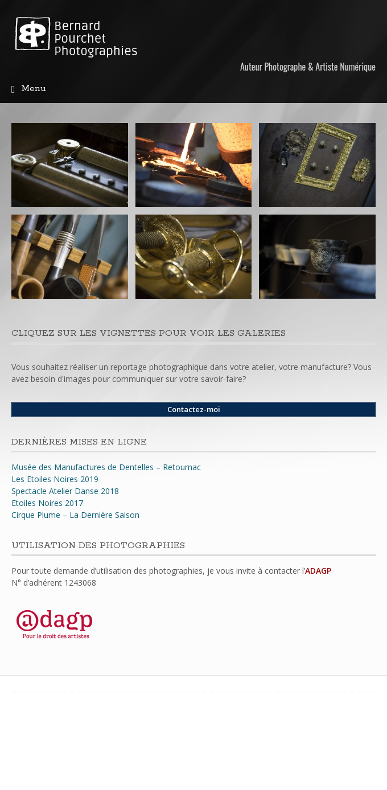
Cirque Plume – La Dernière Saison (75, 514)
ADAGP (318, 570)
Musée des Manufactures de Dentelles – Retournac (106, 467)
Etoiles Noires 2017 (47, 502)
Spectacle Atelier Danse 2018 (65, 490)
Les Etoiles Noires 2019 (54, 479)
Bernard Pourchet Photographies (96, 39)
